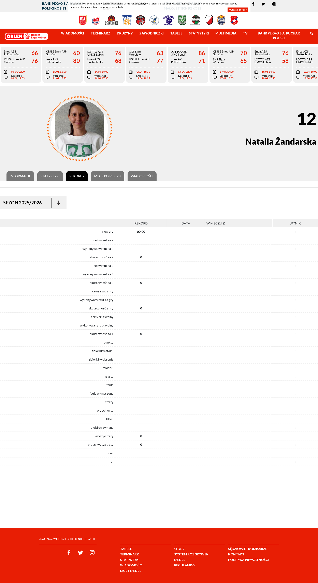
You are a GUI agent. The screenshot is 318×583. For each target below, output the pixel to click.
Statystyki (50, 176)
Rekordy (76, 176)
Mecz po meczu (107, 176)
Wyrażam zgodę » (238, 9)
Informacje (20, 176)
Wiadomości (142, 176)
